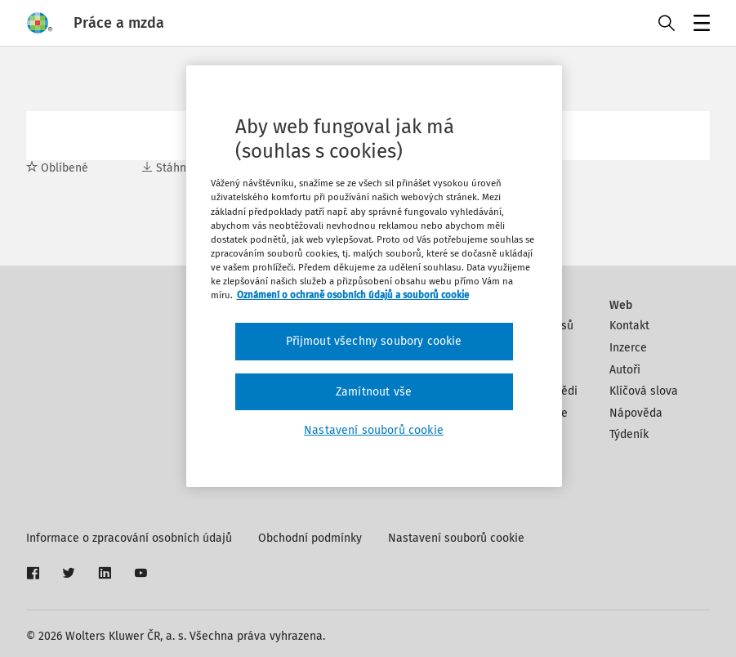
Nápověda (635, 413)
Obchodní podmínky (310, 538)
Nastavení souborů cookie (456, 538)
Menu (699, 25)
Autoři (624, 370)
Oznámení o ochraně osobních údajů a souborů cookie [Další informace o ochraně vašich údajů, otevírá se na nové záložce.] (353, 295)
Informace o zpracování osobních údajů (129, 538)
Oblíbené (57, 168)
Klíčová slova (643, 391)
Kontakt (629, 326)
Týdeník (629, 434)
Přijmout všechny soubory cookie (374, 341)
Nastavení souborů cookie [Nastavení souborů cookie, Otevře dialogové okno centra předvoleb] (374, 430)
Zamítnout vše (374, 392)
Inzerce (628, 348)
